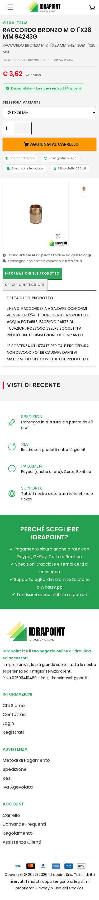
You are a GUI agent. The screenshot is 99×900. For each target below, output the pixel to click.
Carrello (11, 815)
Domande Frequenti (24, 824)
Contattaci (15, 714)
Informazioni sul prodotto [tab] (32, 273)
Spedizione (15, 769)
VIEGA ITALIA (15, 22)
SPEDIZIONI (32, 417)
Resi (7, 778)
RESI (25, 444)
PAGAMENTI (33, 466)
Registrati (13, 732)
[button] (92, 7)
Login (8, 723)
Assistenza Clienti (22, 842)
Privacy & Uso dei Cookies (59, 888)
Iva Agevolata (18, 787)
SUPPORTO (32, 488)
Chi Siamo (14, 705)
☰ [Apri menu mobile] (10, 7)
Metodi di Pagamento (26, 760)
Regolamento (18, 833)
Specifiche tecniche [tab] (25, 285)
